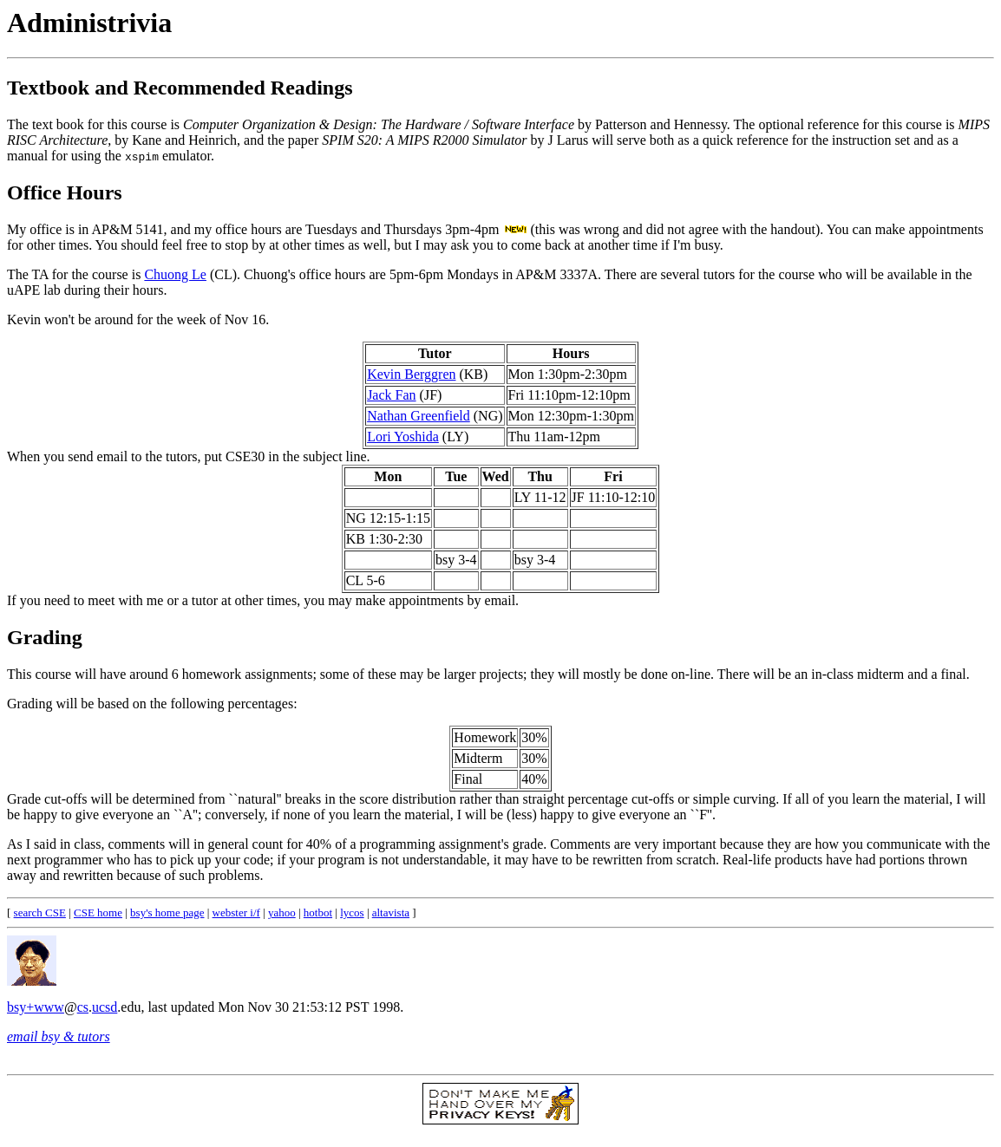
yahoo (282, 912)
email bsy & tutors (58, 1036)
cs (82, 1007)
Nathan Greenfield (418, 415)
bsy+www (35, 1007)
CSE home (98, 912)
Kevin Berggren (411, 374)
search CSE (40, 912)
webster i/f (236, 912)
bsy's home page (167, 912)
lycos (351, 912)
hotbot (318, 912)
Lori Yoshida (403, 436)
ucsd (104, 1007)
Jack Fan (391, 395)
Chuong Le (175, 274)
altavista (390, 912)
